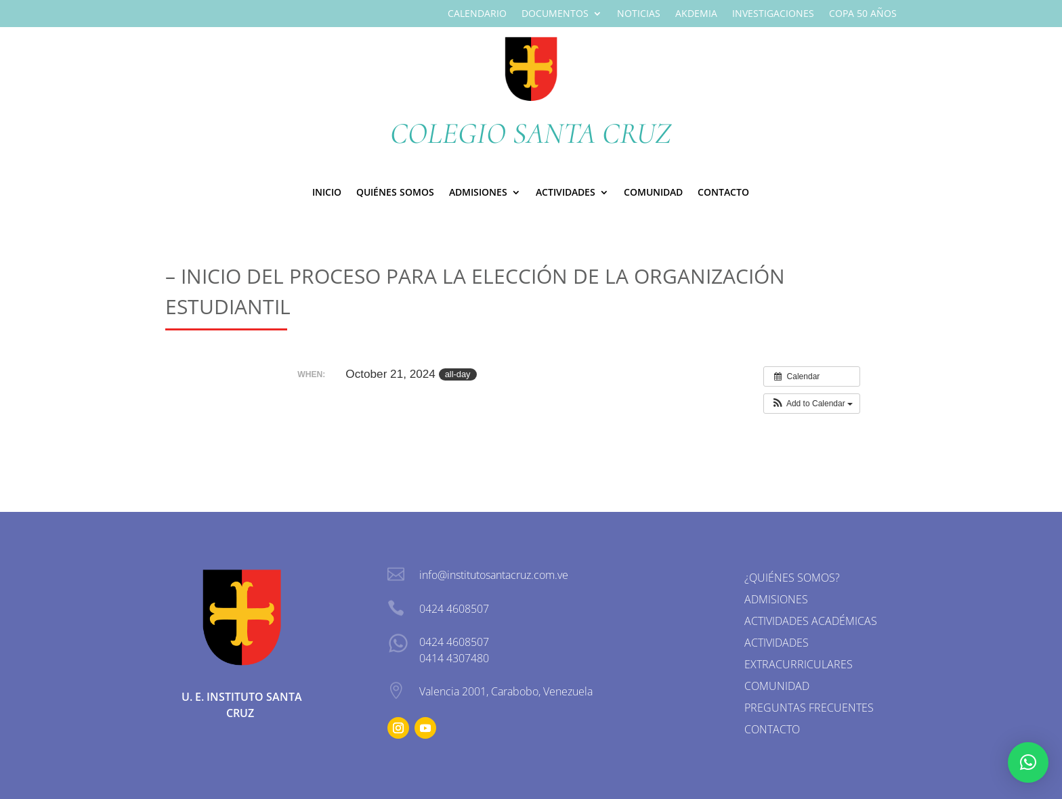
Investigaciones (773, 14)
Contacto (723, 193)
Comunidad (653, 193)
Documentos (555, 14)
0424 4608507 (454, 641)
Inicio (326, 193)
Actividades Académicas (810, 620)
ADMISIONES (478, 193)
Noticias (638, 14)
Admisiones (776, 599)
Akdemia (696, 14)
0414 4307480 (454, 658)
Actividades (565, 193)
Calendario (477, 14)
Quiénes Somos (395, 193)
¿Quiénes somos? (792, 577)
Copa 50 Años (863, 14)
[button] (811, 403)
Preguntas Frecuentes (809, 707)
